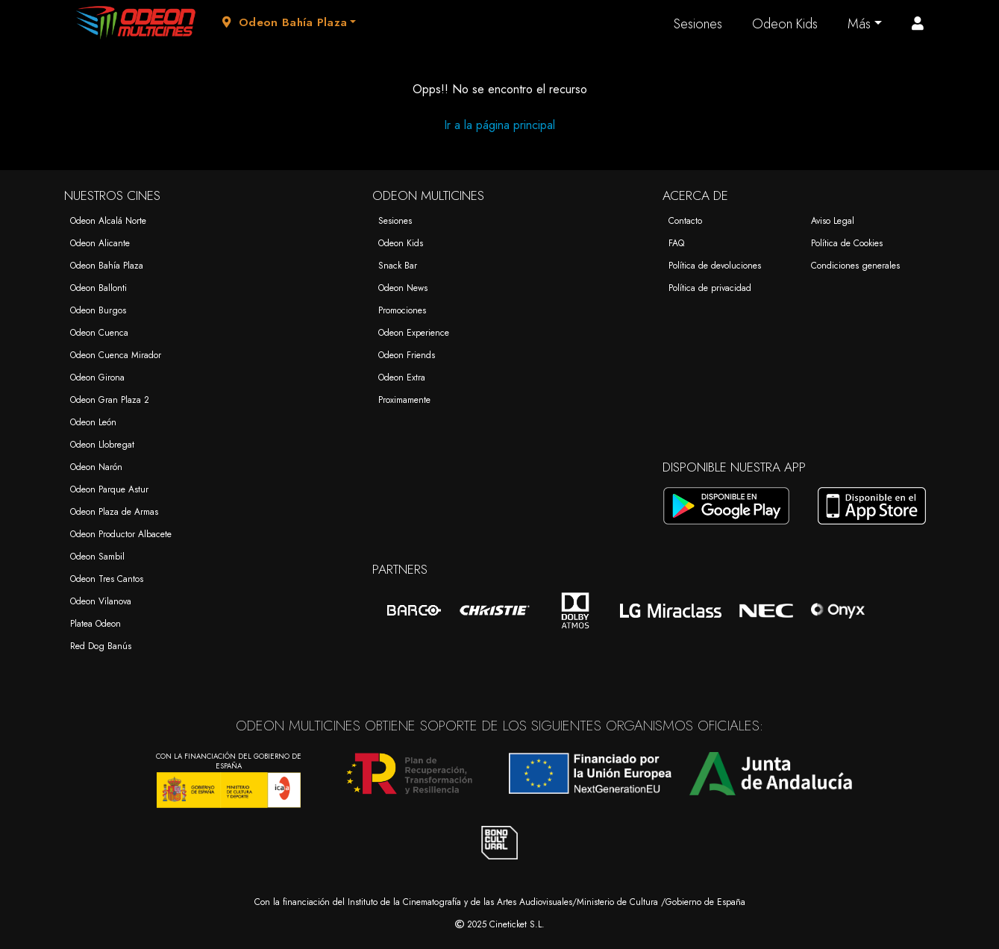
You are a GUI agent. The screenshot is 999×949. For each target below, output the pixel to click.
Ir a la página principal (499, 125)
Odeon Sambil (97, 556)
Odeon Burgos (98, 310)
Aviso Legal (832, 221)
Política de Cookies (847, 243)
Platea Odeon (95, 623)
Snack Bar (397, 265)
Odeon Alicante (100, 243)
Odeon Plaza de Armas (114, 512)
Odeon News (403, 288)
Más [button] (859, 24)
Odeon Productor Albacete (121, 534)
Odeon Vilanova (100, 601)
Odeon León (93, 422)
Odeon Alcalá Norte (108, 221)
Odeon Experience (413, 332)
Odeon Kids (785, 24)
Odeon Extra (401, 377)
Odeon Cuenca (99, 332)
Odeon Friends (406, 355)
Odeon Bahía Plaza (106, 265)
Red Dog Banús (100, 646)
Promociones (402, 310)
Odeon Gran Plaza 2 (109, 400)
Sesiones (698, 24)
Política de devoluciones (714, 265)
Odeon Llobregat (102, 444)
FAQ (676, 243)
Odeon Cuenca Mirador (115, 355)
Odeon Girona (97, 377)
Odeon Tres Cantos (106, 579)
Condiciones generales (855, 265)
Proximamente (404, 400)
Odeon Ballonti (98, 288)
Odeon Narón (96, 467)
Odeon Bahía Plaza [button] (285, 22)
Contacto (685, 221)
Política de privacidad (709, 288)
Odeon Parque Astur (109, 489)
